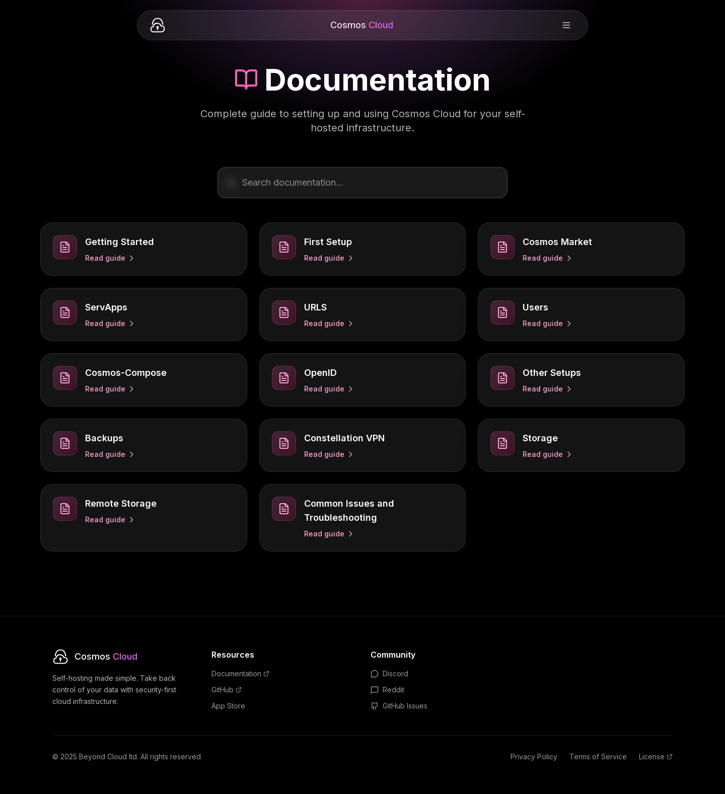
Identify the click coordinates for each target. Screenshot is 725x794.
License (656, 756)
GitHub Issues (399, 705)
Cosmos (361, 25)
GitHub (226, 689)
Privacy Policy (534, 756)
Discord (389, 673)
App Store (228, 705)
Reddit (387, 689)
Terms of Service (598, 756)
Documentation (240, 673)
